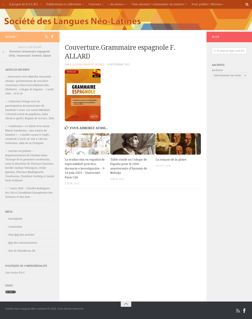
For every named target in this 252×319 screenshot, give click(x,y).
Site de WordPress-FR (21, 250)
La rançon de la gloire (171, 159)
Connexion (15, 226)
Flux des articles (21, 234)
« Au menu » (116, 4)
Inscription (15, 218)
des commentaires (22, 242)
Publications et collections (63, 4)
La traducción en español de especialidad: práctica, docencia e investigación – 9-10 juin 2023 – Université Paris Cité (85, 168)
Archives (217, 70)
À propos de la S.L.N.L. (24, 4)
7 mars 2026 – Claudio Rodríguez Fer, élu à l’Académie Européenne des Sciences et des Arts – (29, 192)
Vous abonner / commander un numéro (158, 4)
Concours (94, 4)
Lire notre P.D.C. (15, 272)
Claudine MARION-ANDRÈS (87, 64)
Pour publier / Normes (207, 4)
